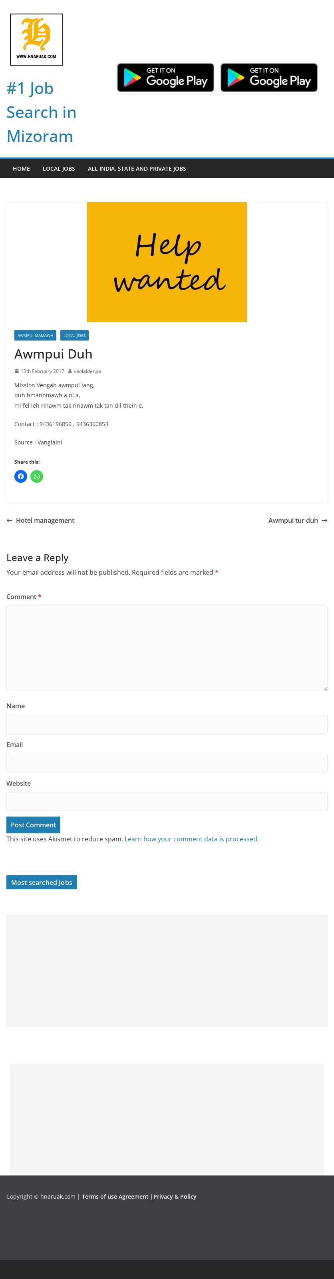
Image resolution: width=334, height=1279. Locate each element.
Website (18, 783)
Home (21, 168)
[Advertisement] (167, 971)
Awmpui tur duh (298, 520)
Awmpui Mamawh (35, 335)
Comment (24, 596)
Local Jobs (59, 168)
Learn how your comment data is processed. (192, 839)
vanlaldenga (87, 371)
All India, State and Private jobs (137, 168)
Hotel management (40, 520)
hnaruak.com (58, 1196)
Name (15, 705)
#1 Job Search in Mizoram (41, 112)
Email (14, 744)
